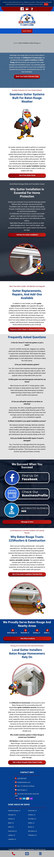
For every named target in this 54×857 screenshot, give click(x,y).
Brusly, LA (31, 827)
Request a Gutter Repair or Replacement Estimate (27, 329)
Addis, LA (11, 827)
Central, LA (11, 819)
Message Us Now (27, 522)
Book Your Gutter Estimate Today (27, 76)
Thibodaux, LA (32, 835)
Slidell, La (47, 633)
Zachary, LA (36, 633)
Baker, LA (11, 823)
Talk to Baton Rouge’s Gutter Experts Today (27, 762)
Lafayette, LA (12, 839)
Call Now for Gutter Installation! (27, 235)
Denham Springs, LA (14, 811)
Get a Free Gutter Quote (27, 175)
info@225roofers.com (22, 782)
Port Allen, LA (32, 819)
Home (15, 43)
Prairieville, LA (25, 633)
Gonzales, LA (12, 815)
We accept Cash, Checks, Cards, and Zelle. (27, 795)
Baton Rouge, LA (12, 633)
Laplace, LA (11, 835)
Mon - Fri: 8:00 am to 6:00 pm (24, 786)
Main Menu (27, 31)
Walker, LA (31, 823)
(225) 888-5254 (20, 778)
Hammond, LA (12, 831)
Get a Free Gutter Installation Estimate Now (27, 574)
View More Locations (27, 638)
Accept (46, 4)
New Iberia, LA (32, 831)
